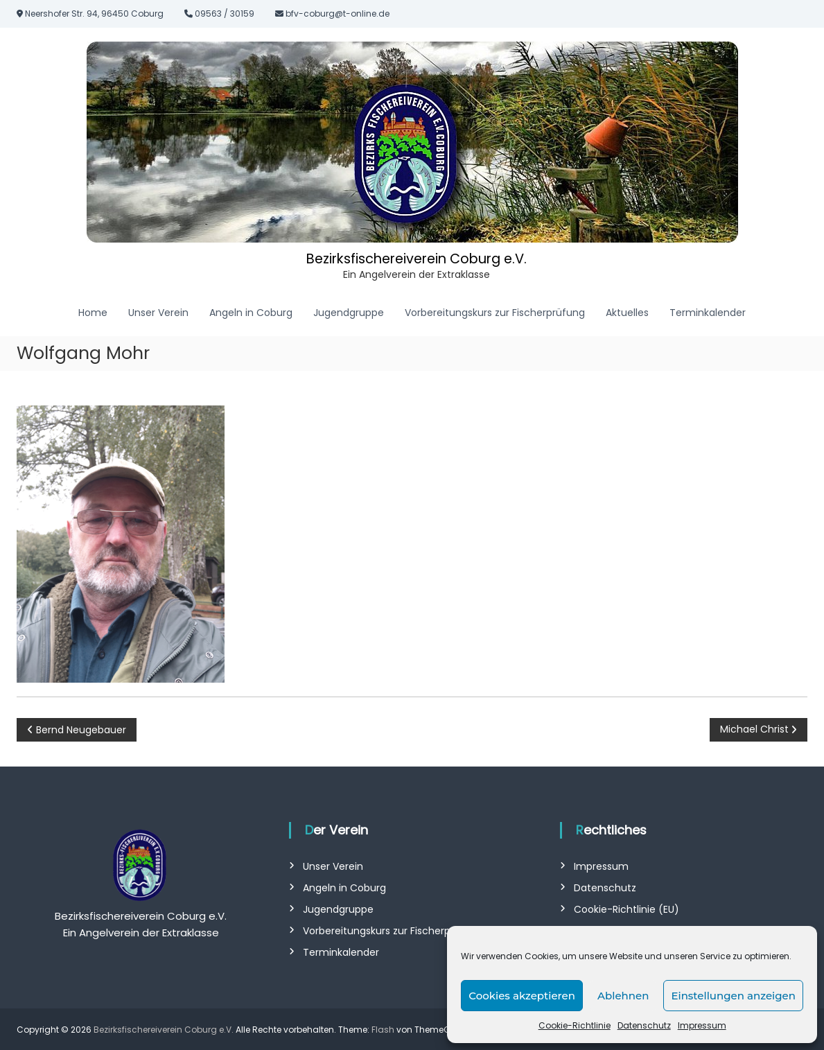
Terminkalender (707, 312)
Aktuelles (627, 312)
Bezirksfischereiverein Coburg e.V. (416, 258)
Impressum (702, 1025)
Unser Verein (158, 312)
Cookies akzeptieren (521, 995)
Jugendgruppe (348, 312)
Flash (382, 1029)
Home (92, 312)
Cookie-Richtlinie (574, 1025)
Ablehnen (623, 995)
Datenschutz (644, 1025)
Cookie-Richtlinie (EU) (626, 909)
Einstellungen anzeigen (733, 995)
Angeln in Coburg (250, 312)
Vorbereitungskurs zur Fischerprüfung (495, 312)
